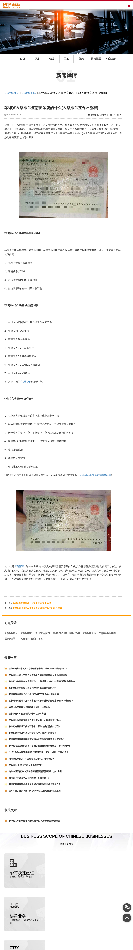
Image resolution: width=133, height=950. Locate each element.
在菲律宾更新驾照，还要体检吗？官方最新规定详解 (32, 688)
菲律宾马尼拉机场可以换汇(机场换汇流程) (32, 603)
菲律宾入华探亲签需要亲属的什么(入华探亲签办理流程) (34, 821)
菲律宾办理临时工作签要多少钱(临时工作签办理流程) (37, 608)
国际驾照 (9, 638)
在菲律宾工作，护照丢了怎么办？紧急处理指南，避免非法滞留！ (39, 675)
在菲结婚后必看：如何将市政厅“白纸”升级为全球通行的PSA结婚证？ (41, 700)
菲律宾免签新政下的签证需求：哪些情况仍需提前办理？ (35, 726)
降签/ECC (37, 638)
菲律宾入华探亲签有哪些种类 (95, 475)
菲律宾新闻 (29, 92)
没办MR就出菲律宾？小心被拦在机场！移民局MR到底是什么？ (38, 668)
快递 (51, 58)
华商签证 (19, 566)
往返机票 (25, 381)
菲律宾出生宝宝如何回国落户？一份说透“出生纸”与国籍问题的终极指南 (42, 681)
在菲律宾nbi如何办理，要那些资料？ (26, 765)
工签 (66, 58)
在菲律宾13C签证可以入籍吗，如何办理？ (28, 713)
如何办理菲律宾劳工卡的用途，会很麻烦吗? (29, 778)
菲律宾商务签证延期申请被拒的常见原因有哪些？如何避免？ (37, 739)
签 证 (22, 58)
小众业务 (111, 58)
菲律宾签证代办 (27, 946)
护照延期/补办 (107, 633)
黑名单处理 (60, 633)
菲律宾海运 (89, 633)
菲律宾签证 (12, 92)
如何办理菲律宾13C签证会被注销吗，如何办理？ (31, 759)
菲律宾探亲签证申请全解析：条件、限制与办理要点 (32, 733)
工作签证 (23, 638)
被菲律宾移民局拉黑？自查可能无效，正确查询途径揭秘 (35, 720)
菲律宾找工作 (28, 633)
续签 (37, 58)
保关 (81, 58)
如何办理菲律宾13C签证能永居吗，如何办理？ (30, 707)
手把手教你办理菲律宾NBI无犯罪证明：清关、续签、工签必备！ (38, 752)
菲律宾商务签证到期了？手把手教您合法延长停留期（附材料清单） (40, 746)
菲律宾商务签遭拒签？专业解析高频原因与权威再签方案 (35, 784)
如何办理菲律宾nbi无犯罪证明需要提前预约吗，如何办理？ (36, 771)
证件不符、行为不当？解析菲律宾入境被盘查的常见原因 (35, 791)
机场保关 (45, 633)
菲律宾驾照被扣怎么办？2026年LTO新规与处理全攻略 (34, 694)
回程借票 (96, 58)
